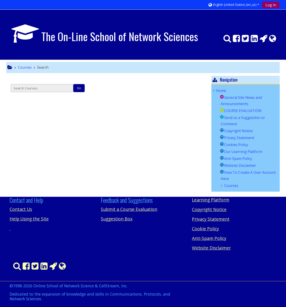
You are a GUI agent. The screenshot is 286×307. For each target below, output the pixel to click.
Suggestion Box (116, 219)
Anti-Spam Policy (209, 238)
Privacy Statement (210, 219)
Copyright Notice (209, 209)
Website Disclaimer (211, 248)
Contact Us (21, 209)
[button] (234, 4)
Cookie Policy (205, 229)
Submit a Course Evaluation (129, 209)
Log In (270, 4)
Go (79, 88)
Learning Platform (210, 200)
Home (224, 90)
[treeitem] (247, 90)
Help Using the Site (29, 219)
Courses (235, 185)
